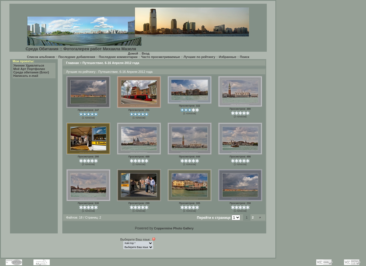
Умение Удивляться (28, 65)
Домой (133, 53)
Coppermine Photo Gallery (174, 228)
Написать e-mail (25, 75)
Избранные (227, 57)
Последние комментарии (118, 57)
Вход (146, 53)
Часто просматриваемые (160, 57)
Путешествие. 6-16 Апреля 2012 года (110, 63)
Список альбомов (41, 57)
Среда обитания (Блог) (31, 72)
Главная (72, 63)
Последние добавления (76, 57)
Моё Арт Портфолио (29, 69)
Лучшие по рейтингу (199, 57)
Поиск (244, 57)
